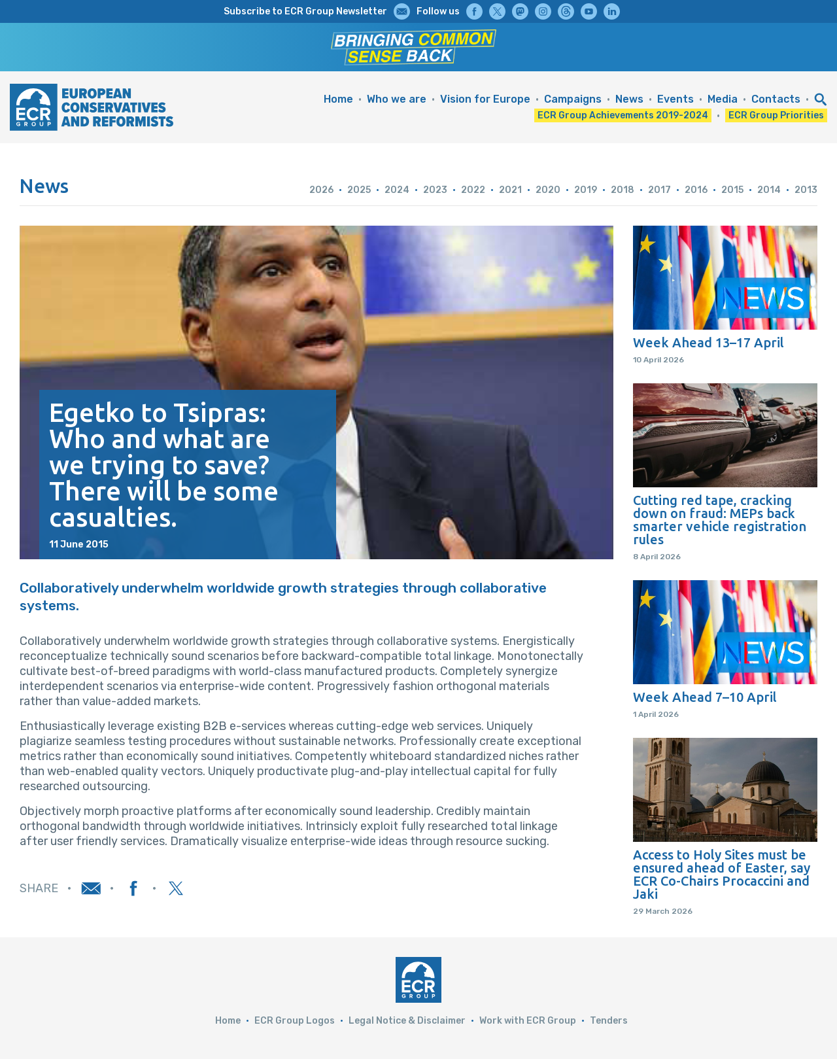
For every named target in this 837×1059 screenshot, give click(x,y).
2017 (659, 190)
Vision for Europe (485, 99)
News (629, 99)
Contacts (775, 99)
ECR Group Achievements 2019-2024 (623, 115)
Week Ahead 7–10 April (705, 697)
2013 (805, 190)
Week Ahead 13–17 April (708, 342)
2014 (769, 190)
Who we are (396, 99)
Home (338, 99)
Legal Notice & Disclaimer (407, 1020)
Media (723, 99)
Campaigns (573, 99)
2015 (732, 190)
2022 (473, 190)
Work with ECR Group (527, 1020)
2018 (622, 190)
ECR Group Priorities (776, 115)
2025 (359, 190)
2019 (585, 190)
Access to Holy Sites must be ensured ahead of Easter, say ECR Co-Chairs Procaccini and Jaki (721, 874)
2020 (548, 190)
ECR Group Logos (294, 1020)
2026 (321, 190)
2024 (396, 190)
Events (675, 99)
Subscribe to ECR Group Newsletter (305, 11)
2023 (435, 190)
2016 (696, 190)
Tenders (609, 1020)
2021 (510, 190)
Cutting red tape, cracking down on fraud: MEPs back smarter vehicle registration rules (719, 520)
